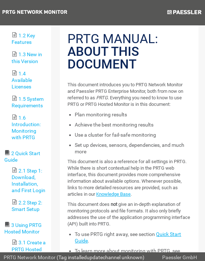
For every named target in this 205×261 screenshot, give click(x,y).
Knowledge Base (113, 194)
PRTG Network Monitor (30, 257)
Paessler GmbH (179, 257)
